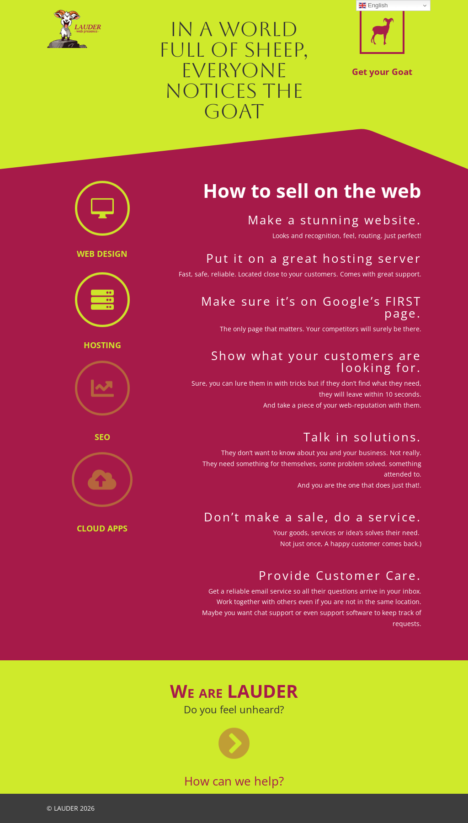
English (373, 5)
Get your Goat (382, 72)
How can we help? (234, 781)
